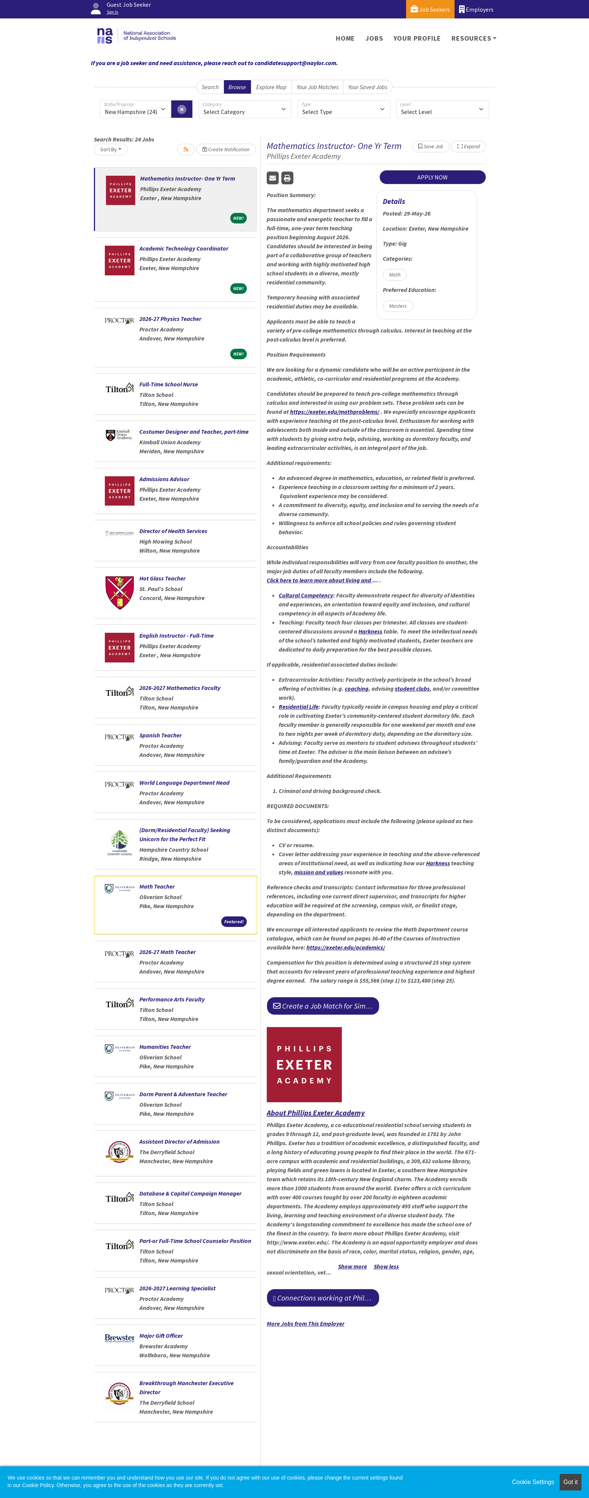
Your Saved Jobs (367, 87)
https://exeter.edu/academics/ (346, 947)
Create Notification (225, 149)
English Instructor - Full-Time (176, 635)
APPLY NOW (432, 177)
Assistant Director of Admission (179, 1141)
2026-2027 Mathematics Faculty (179, 687)
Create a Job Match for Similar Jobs (326, 1005)
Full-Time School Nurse (168, 384)
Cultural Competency (306, 595)
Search (210, 87)
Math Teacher (157, 886)
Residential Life (299, 706)
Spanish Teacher (160, 735)
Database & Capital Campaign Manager (190, 1193)
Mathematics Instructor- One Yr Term (187, 178)
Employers (476, 9)
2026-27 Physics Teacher (170, 318)
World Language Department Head (184, 782)
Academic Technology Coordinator (183, 248)
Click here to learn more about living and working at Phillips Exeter (323, 580)
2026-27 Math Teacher (167, 952)
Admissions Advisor (164, 479)
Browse (237, 87)
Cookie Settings (533, 1482)
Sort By (108, 149)
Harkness (370, 631)
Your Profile (417, 38)
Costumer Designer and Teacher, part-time (194, 431)
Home (345, 38)
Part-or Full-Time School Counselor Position (195, 1240)
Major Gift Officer (161, 1335)
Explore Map (271, 87)
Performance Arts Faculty (172, 999)
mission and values (318, 872)
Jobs (374, 38)
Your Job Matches (317, 87)
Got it (570, 1482)
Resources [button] (471, 38)
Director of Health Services (173, 531)
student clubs (412, 688)
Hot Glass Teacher (162, 578)
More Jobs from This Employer (305, 1323)
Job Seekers (430, 9)
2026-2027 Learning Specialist (177, 1288)
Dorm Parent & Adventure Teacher (183, 1094)
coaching (357, 688)
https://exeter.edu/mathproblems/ (334, 411)
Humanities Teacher (165, 1046)
